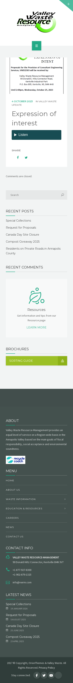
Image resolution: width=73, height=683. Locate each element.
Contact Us (14, 536)
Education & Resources (24, 508)
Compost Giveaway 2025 (23, 241)
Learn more (36, 327)
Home (10, 480)
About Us (13, 489)
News (10, 527)
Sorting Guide (38, 360)
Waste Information (21, 499)
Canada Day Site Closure (22, 234)
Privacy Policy (47, 667)
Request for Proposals (21, 227)
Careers (12, 517)
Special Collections (18, 220)
